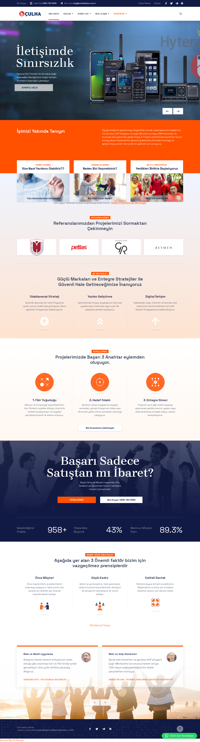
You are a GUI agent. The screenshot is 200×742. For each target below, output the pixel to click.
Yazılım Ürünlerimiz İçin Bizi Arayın (128, 202)
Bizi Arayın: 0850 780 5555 (121, 499)
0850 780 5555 (49, 3)
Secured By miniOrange (12, 740)
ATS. (72, 730)
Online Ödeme (144, 3)
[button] (179, 736)
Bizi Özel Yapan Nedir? (100, 232)
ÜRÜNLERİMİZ (77, 499)
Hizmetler (83, 13)
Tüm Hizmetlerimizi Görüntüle (43, 232)
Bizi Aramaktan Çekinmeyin (100, 428)
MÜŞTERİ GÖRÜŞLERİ (157, 232)
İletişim (157, 3)
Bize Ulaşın (101, 13)
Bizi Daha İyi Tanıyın (100, 625)
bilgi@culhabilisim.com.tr (85, 3)
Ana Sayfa (54, 13)
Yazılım (67, 13)
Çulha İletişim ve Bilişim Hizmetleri (52, 730)
